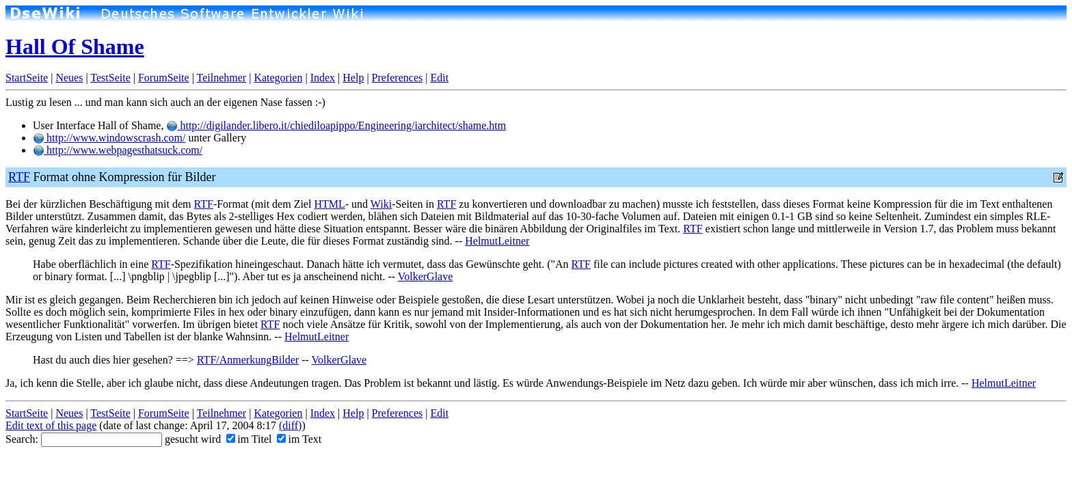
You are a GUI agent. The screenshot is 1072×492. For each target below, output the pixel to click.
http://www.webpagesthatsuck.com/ (117, 150)
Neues (69, 77)
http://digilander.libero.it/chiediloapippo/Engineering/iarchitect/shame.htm (336, 125)
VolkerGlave (425, 276)
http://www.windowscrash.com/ (109, 138)
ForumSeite (163, 77)
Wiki (381, 204)
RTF (19, 177)
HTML (329, 204)
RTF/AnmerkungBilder (248, 360)
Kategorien (278, 77)
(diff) (290, 425)
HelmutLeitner (497, 241)
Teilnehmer (222, 77)
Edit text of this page (50, 425)
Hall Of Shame (74, 46)
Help (353, 77)
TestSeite (110, 77)
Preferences (397, 77)
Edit (439, 77)
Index (322, 77)
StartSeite (26, 77)
